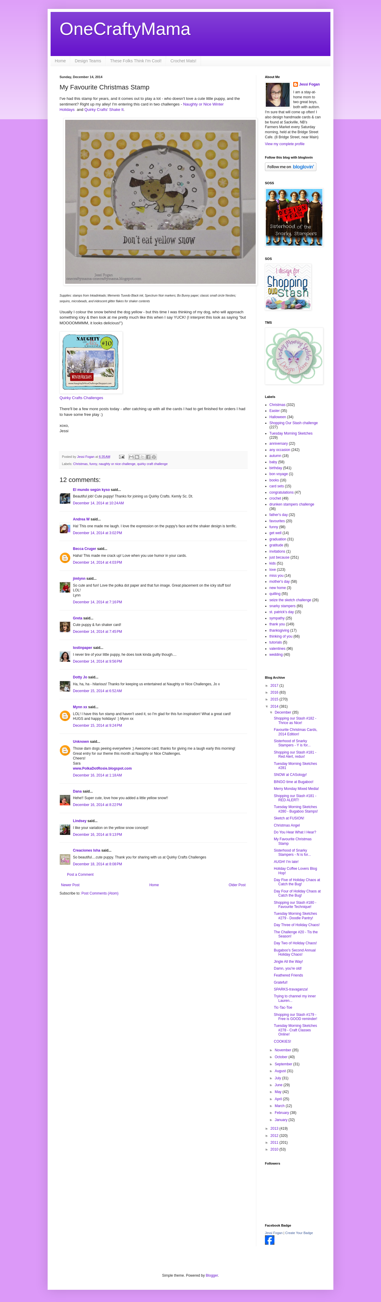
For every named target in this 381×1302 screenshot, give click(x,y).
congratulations (281, 492)
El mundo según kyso (91, 490)
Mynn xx (80, 707)
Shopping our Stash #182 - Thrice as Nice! (295, 720)
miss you (276, 576)
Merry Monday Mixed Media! (296, 789)
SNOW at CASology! (290, 775)
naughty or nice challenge (117, 464)
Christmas (80, 464)
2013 (275, 1128)
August (281, 1071)
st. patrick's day (281, 612)
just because (279, 557)
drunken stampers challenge (291, 504)
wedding (276, 654)
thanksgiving (279, 630)
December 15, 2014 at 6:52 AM (97, 691)
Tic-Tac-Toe (283, 1007)
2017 (275, 685)
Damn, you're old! (288, 968)
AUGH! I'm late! (286, 862)
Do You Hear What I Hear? (295, 832)
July (278, 1078)
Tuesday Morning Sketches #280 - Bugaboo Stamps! (296, 809)
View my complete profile (285, 144)
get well (275, 533)
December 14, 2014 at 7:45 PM (97, 632)
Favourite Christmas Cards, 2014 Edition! (295, 732)
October (281, 1057)
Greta (77, 618)
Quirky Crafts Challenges (81, 398)
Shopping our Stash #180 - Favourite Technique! (295, 904)
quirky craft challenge (152, 464)
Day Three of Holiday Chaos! (297, 925)
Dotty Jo (80, 677)
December (283, 712)
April (279, 1099)
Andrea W (81, 519)
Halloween (277, 417)
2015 (275, 699)
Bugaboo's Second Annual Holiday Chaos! (295, 952)
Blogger (212, 1275)
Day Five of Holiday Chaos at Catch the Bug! (297, 882)
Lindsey (79, 821)
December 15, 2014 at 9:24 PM (97, 725)
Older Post (237, 885)
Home (60, 60)
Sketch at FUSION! (289, 818)
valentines (277, 649)
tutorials (275, 642)
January (281, 1120)
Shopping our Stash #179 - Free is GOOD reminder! (295, 1017)
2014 (275, 706)
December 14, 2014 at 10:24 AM (98, 503)
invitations (277, 551)
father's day (278, 515)
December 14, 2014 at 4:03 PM (97, 562)
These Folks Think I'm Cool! (136, 60)
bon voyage (278, 474)
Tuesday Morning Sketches (291, 433)
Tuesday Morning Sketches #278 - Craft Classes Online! (295, 1030)
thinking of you (280, 636)
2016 (275, 692)
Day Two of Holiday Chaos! (295, 943)
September (284, 1064)
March (280, 1106)
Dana (77, 791)
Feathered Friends (288, 975)
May (278, 1092)
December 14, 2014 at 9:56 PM (97, 661)
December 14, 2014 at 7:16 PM (97, 602)
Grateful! (281, 982)
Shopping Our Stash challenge (293, 423)
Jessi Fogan (309, 84)
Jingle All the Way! (288, 962)
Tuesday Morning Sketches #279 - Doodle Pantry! (295, 916)
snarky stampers (282, 606)
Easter (274, 411)
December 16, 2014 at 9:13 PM (97, 835)
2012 (275, 1136)
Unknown (81, 742)
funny (93, 464)
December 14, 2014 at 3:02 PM (97, 533)
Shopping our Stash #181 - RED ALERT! (295, 798)
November (283, 1050)
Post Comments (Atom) (99, 893)
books (274, 480)
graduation (277, 539)
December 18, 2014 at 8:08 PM (97, 864)
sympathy (277, 618)
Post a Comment (80, 874)
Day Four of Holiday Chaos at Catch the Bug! (297, 893)
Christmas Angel (287, 825)
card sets (276, 486)
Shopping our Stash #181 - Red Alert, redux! (295, 754)
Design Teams (88, 60)
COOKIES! (282, 1041)
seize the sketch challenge (290, 600)
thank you (277, 624)
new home (277, 588)
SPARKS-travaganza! (291, 989)
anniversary (278, 443)
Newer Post (70, 885)
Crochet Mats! (183, 60)
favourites (277, 521)
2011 (275, 1142)
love (272, 570)
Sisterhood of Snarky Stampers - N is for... (292, 852)
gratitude (276, 545)
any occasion (279, 450)
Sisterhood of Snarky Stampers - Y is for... (292, 743)
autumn (275, 456)
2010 (275, 1149)
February (282, 1113)
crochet (275, 498)
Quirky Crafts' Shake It (104, 109)
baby (273, 462)
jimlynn (79, 578)
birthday (275, 468)
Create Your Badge (299, 1233)
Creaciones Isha (86, 850)
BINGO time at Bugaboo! (293, 782)
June (279, 1085)
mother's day (279, 581)
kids (272, 563)
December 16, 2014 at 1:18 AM (97, 775)
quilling (274, 594)
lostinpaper (82, 648)
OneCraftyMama (125, 29)
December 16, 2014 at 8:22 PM (97, 805)
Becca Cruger (84, 549)
